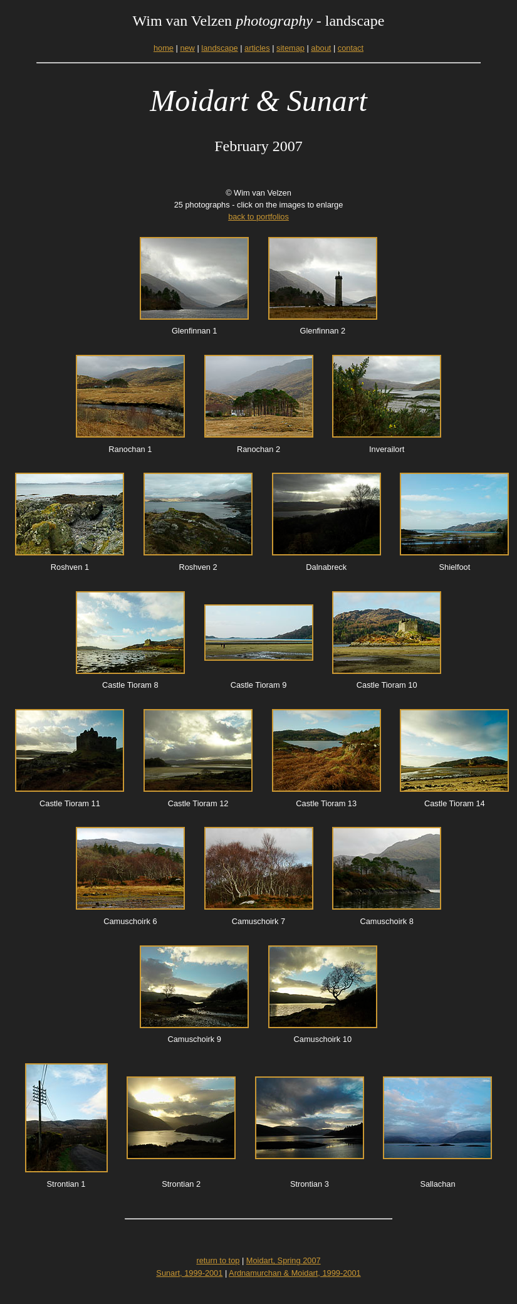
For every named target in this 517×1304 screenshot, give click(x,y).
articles (257, 48)
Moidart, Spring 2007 (283, 1260)
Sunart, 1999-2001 (189, 1273)
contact (350, 48)
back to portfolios (258, 216)
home (164, 48)
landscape (219, 48)
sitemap (290, 48)
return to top (217, 1260)
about (321, 48)
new (187, 48)
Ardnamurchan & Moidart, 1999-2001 (295, 1273)
